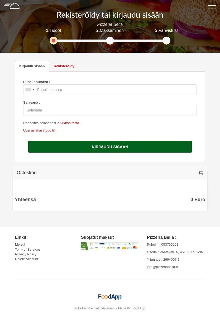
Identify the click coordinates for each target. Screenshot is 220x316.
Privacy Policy (25, 254)
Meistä (20, 244)
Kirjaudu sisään (110, 146)
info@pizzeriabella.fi (162, 267)
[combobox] (29, 90)
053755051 (169, 244)
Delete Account (26, 259)
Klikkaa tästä (70, 123)
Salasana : (31, 102)
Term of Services (28, 249)
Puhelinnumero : (36, 82)
